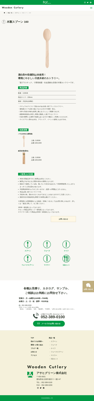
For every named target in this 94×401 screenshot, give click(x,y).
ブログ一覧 (34, 348)
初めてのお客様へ (37, 341)
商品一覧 (52, 338)
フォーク (54, 345)
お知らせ (34, 352)
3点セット (54, 359)
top (32, 338)
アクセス (34, 355)
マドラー (54, 355)
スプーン (54, 341)
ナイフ (53, 348)
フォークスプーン (57, 352)
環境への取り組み (37, 345)
